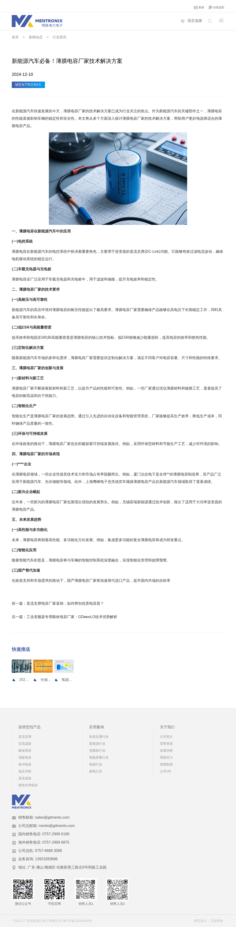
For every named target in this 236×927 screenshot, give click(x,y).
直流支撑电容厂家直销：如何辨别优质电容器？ (65, 603)
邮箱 (199, 7)
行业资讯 (59, 37)
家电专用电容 (28, 785)
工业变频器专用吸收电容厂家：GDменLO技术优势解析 (72, 617)
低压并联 (24, 771)
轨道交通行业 (99, 736)
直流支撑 (24, 736)
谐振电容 (24, 757)
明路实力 (166, 757)
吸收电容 (24, 750)
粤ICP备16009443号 (77, 921)
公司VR (165, 771)
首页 (15, 37)
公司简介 (166, 736)
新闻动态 (36, 37)
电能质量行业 (99, 757)
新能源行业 (97, 743)
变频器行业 (97, 750)
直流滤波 (24, 778)
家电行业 (95, 771)
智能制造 (166, 764)
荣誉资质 (166, 743)
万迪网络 (216, 921)
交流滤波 (24, 743)
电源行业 (95, 764)
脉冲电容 (24, 764)
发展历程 (166, 750)
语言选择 (191, 21)
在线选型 (216, 7)
